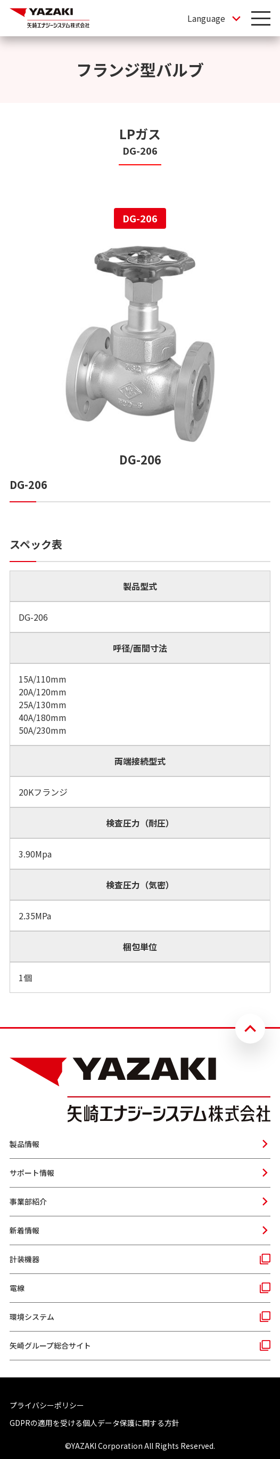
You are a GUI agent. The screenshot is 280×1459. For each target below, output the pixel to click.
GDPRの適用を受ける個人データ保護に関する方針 (94, 1422)
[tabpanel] (140, 619)
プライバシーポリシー (47, 1405)
